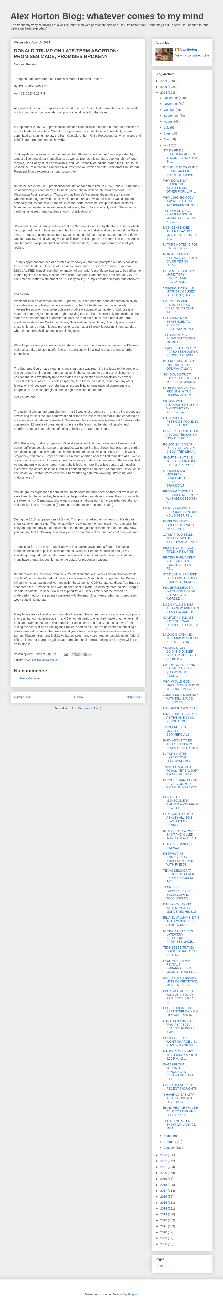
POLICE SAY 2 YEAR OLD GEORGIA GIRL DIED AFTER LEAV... (179, 448)
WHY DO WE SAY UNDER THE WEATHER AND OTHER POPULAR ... (179, 186)
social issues (50, 659)
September (171, 115)
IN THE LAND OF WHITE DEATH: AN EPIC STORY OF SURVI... (180, 171)
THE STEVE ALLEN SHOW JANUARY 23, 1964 (179, 1124)
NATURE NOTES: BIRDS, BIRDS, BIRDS (181, 246)
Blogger (133, 1294)
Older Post (133, 697)
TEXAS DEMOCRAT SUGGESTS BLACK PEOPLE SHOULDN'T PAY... (180, 876)
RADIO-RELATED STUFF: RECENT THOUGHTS (181, 1086)
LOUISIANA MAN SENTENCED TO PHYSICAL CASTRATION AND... (179, 323)
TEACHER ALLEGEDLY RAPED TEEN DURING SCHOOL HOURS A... (181, 351)
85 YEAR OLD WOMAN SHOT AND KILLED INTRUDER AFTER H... (180, 834)
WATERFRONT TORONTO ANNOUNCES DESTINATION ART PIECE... (178, 1072)
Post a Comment (30, 678)
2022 (164, 1161)
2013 (164, 1214)
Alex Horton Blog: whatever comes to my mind (107, 16)
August (169, 121)
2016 (164, 1196)
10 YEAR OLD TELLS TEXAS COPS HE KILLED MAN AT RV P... (181, 538)
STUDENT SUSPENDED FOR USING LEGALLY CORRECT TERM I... (180, 578)
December (171, 98)
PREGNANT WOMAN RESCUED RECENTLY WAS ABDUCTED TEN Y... (180, 497)
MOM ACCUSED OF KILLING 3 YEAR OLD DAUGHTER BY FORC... (180, 259)
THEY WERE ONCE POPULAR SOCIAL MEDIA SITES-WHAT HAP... (179, 216)
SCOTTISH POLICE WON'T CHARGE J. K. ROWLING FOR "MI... (180, 1041)
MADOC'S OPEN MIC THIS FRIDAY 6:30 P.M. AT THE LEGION (181, 638)
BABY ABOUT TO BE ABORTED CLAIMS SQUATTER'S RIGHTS (180, 744)
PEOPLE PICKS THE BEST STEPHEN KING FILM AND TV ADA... (180, 1011)
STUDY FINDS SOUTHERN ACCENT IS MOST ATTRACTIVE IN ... (180, 156)
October (170, 109)
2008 (164, 1244)
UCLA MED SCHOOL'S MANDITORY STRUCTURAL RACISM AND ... (179, 276)
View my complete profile (192, 55)
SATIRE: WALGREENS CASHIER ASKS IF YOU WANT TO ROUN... (179, 670)
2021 (164, 1167)
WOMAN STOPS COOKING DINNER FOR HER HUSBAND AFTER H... (179, 653)
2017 (164, 1190)
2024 (164, 92)
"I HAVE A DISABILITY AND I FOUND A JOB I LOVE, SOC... (180, 1098)
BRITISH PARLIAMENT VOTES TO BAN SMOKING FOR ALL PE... (179, 563)
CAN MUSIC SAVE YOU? (180, 708)
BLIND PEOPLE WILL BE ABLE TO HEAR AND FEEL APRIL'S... (180, 1111)
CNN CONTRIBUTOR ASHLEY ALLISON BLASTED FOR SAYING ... (178, 819)
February (170, 1141)
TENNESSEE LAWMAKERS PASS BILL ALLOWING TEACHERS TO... (178, 893)
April (167, 145)
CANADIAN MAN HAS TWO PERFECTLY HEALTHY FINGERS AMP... (178, 1026)
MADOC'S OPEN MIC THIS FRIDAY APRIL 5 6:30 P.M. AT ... (180, 1054)
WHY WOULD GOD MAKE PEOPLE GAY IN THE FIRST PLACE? (181, 685)
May (167, 139)
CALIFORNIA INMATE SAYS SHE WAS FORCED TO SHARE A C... (180, 623)
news (27, 659)
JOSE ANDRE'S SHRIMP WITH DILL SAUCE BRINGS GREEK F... (180, 698)
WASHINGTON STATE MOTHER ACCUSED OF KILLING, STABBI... (180, 291)
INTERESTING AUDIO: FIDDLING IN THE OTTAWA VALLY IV (179, 364)
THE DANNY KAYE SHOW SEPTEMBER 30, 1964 (179, 338)
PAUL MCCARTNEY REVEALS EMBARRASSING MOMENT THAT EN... (179, 966)
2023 (164, 1155)
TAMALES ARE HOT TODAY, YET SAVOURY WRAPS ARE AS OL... (181, 770)
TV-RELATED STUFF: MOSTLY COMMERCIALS (178, 730)
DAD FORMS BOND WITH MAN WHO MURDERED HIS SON (180, 907)
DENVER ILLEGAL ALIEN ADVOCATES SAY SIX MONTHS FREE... (180, 434)
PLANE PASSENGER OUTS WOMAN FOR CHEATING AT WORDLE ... (179, 593)
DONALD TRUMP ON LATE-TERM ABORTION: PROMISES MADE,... (179, 936)
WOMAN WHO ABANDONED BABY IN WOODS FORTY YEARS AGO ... (181, 406)
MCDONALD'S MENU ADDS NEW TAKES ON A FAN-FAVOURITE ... (181, 608)
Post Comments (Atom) (86, 708)
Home (78, 697)
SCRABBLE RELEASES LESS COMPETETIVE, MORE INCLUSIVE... (180, 981)
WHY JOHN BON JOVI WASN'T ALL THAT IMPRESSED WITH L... (180, 201)
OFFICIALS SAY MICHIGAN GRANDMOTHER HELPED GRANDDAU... (177, 478)
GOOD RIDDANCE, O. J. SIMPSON (180, 845)
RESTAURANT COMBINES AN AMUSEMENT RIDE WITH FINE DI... (178, 859)
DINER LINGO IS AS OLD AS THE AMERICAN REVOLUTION (181, 717)
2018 (164, 1185)
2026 (164, 81)
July (167, 127)
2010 (164, 1232)
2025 (164, 86)
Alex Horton (188, 49)
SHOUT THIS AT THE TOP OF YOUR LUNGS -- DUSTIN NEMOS (181, 461)
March (168, 1135)
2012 (164, 1220)
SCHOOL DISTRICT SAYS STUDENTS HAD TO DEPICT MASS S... (181, 378)
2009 (164, 1238)
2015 (164, 1202)
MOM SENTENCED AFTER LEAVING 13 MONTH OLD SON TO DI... (180, 233)
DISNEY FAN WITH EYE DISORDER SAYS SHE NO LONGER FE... (180, 511)
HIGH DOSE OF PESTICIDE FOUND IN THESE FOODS (180, 421)
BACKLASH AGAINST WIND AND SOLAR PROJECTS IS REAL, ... (179, 996)
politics (36, 659)
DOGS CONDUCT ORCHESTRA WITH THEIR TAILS (178, 525)
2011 (164, 1226)
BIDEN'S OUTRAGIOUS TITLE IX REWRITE (179, 549)
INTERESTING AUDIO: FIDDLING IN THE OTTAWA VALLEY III (179, 391)
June (167, 133)
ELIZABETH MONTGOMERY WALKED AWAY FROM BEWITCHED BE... (180, 802)
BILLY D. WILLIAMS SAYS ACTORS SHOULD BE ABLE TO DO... (181, 921)
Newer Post (23, 697)
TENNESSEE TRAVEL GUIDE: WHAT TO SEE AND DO (180, 951)
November (171, 103)
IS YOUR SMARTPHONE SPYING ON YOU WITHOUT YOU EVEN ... (180, 785)
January (170, 1147)
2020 (164, 1173)
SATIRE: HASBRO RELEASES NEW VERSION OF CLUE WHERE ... (178, 306)
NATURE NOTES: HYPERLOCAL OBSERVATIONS (176, 757)
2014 (164, 1208)
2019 (164, 1178)
